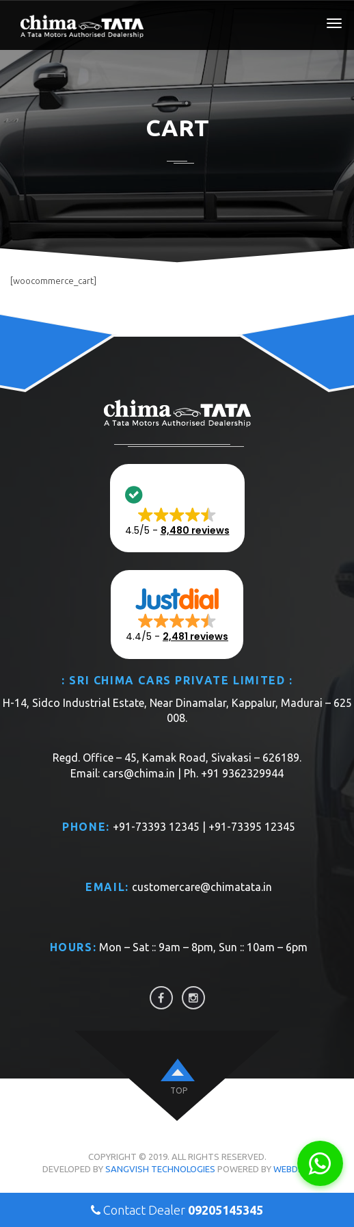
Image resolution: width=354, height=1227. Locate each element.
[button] (177, 508)
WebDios (292, 1169)
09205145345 (225, 1210)
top (178, 1090)
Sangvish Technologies (160, 1169)
